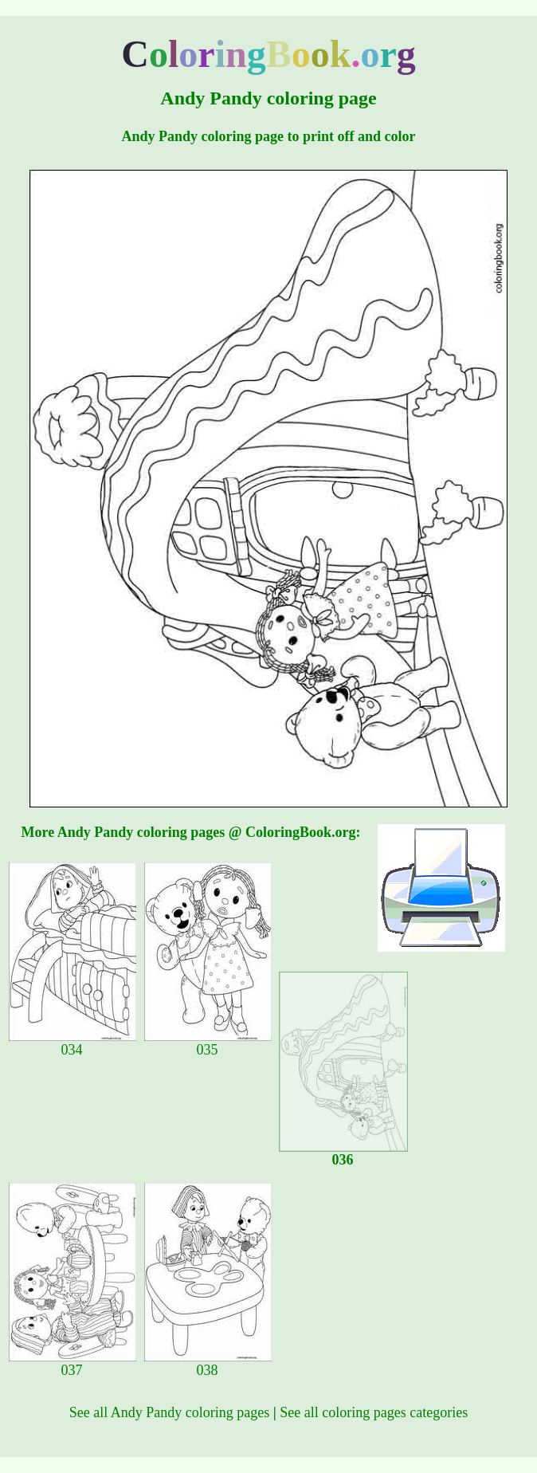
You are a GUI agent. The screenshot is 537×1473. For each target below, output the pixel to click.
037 (72, 1363)
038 (207, 1363)
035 (207, 1043)
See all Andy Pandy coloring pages (169, 1412)
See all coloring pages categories (374, 1412)
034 (72, 1043)
